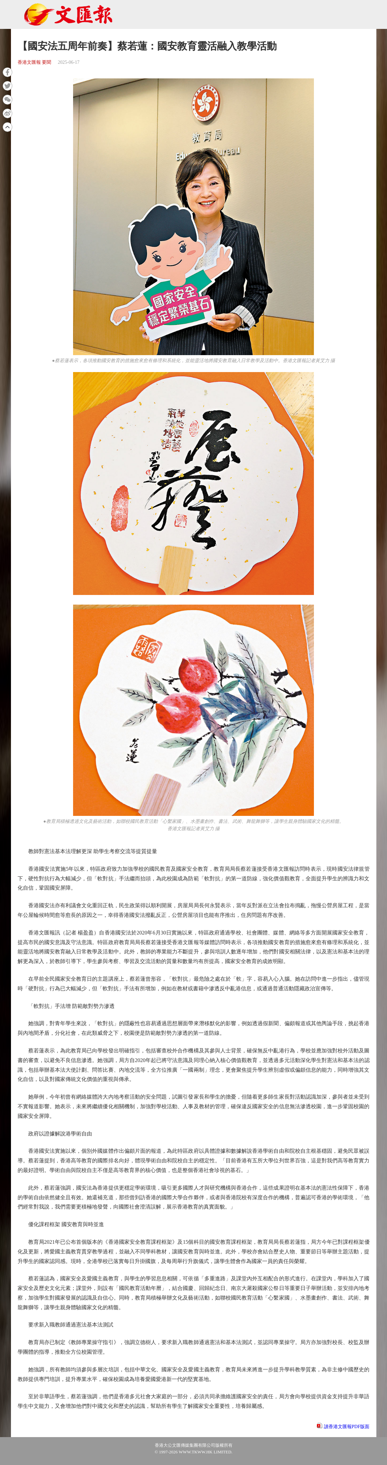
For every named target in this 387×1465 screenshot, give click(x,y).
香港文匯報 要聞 (34, 62)
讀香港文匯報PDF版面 (347, 1426)
